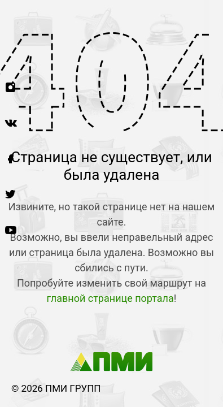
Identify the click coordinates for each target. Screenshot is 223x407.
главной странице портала (110, 298)
